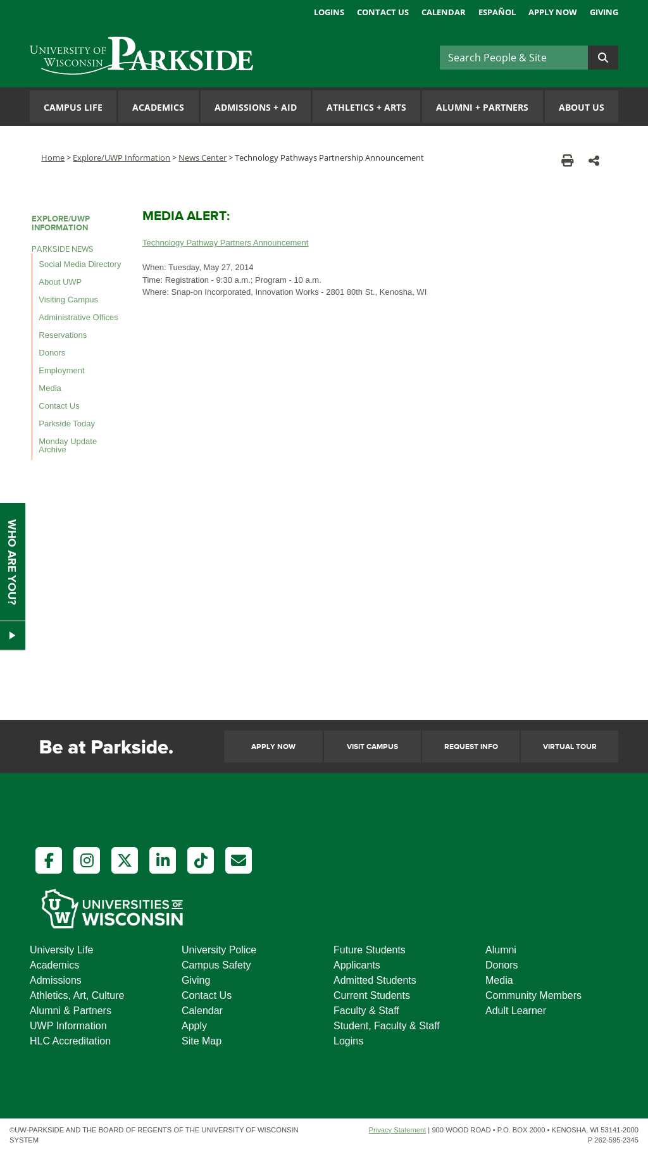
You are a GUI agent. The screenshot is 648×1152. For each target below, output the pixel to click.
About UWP (60, 282)
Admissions (56, 980)
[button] (594, 160)
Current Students (371, 995)
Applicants (356, 965)
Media (50, 388)
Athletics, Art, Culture (77, 995)
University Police (219, 950)
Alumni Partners (482, 107)
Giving (604, 12)
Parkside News (63, 249)
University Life (61, 950)
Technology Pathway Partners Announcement (225, 242)
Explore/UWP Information (121, 157)
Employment (61, 370)
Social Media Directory (80, 264)
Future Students (369, 950)
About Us (581, 107)
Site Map (201, 1041)
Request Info (471, 747)
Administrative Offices (78, 317)
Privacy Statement (397, 1130)
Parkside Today (67, 423)
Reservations (63, 335)
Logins (329, 12)
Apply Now (552, 12)
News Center (202, 157)
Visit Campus (372, 747)
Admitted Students (374, 980)
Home (53, 157)
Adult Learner (515, 1010)
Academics (158, 107)
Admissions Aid (256, 107)
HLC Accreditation (70, 1041)
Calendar (443, 12)
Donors (52, 352)
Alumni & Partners (70, 1010)
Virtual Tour (570, 747)
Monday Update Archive (68, 445)
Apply (194, 1025)
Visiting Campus (68, 299)
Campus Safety (216, 965)
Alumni (500, 950)
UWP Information (68, 1025)
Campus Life (73, 107)
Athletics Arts (366, 107)
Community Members (533, 995)
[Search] (514, 58)
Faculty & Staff (366, 1010)
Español (497, 12)
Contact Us (383, 12)
